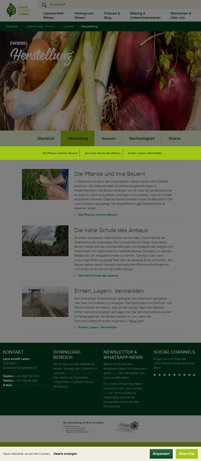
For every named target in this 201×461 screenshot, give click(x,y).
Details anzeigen (65, 454)
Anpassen (161, 453)
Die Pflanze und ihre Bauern (60, 153)
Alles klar (187, 453)
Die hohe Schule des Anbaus (103, 153)
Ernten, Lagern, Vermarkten (145, 153)
